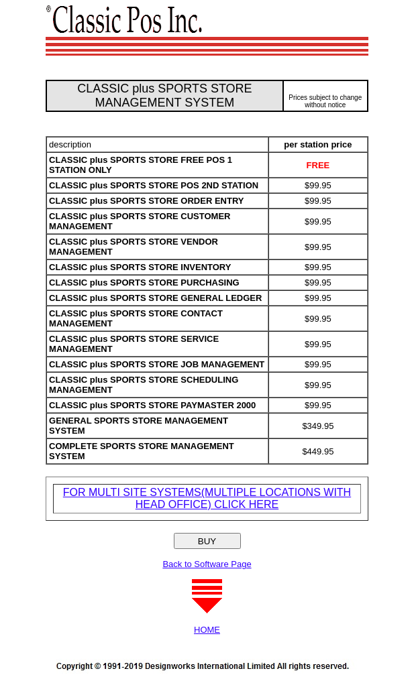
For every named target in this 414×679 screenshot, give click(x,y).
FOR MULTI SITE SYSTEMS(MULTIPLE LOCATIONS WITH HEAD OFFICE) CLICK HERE (207, 498)
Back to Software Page (206, 564)
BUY (207, 541)
